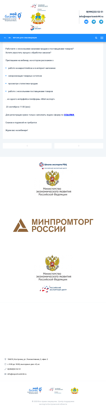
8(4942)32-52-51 (94, 12)
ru (5, 38)
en (9, 38)
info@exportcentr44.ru (91, 16)
